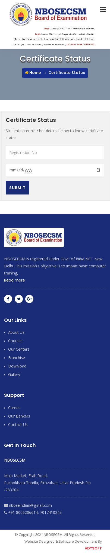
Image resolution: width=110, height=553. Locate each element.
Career (14, 407)
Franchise (16, 357)
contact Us (18, 424)
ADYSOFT (93, 548)
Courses (15, 340)
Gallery (14, 374)
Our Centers (18, 349)
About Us (16, 332)
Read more (14, 280)
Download (17, 366)
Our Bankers (19, 416)
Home (33, 72)
